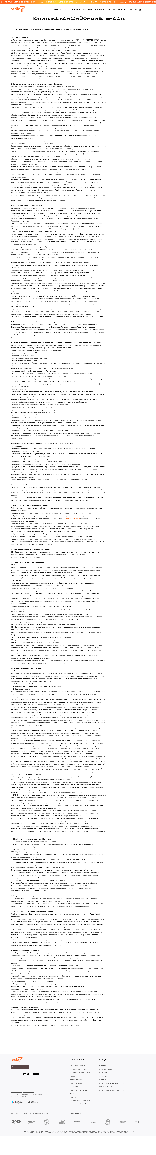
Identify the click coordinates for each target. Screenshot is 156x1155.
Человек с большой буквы (80, 1100)
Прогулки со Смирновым (79, 1090)
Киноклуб (123, 11)
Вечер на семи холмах (78, 1069)
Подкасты (111, 11)
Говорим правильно (77, 1083)
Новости (76, 11)
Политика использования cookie (112, 1090)
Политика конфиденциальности (111, 1083)
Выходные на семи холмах (80, 1073)
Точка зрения (75, 1097)
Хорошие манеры (76, 1080)
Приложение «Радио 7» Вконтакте (22, 1092)
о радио (133, 11)
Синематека (74, 1086)
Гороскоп (73, 1076)
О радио (102, 1066)
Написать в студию (19, 1067)
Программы (88, 11)
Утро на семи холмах (78, 1066)
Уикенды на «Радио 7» (78, 1104)
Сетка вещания (105, 1076)
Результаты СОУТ (76, 1114)
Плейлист (100, 11)
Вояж (72, 1093)
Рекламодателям (105, 1086)
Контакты (103, 1080)
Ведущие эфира (105, 1069)
